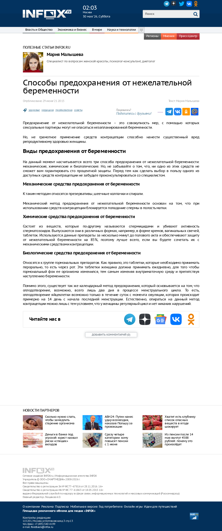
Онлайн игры (133, 506)
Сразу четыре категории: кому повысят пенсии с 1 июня (116, 439)
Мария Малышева (65, 54)
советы (78, 110)
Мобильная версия (83, 506)
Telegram (166, 4)
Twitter (181, 4)
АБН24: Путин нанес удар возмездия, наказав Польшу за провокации (119, 422)
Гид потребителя (110, 506)
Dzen (174, 4)
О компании (31, 506)
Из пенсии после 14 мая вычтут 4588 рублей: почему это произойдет (179, 439)
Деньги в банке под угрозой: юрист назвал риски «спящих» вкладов (61, 439)
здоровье (34, 110)
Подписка (62, 506)
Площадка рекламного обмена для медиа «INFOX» (59, 511)
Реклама (47, 506)
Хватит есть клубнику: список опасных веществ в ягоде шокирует (180, 422)
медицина (48, 110)
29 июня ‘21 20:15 (53, 101)
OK (197, 4)
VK (189, 4)
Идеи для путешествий (160, 506)
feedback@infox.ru (42, 527)
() (111, 334)
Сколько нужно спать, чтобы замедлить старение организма (60, 420)
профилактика (63, 110)
